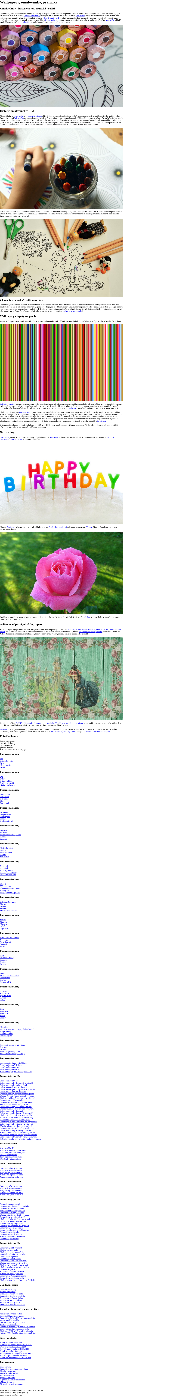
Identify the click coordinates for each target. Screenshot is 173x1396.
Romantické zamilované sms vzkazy (14, 1369)
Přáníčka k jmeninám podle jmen (12, 1152)
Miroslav (3, 924)
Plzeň (2, 956)
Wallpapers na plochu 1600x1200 (13, 1347)
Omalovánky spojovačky (9, 1232)
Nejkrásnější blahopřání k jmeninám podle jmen (18, 1333)
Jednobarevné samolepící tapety (12, 1054)
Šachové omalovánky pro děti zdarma (14, 1230)
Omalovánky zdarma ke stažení (12, 1208)
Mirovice (3, 922)
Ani (1, 759)
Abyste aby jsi (5, 765)
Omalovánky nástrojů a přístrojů (12, 1217)
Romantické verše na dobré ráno (12, 1305)
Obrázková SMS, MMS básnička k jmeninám (17, 1331)
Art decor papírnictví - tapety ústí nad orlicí (17, 1029)
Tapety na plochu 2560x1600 (11, 1343)
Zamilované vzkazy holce (10, 1302)
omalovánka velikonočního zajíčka (96, 732)
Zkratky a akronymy (8, 1371)
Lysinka (3, 855)
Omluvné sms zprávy (8, 1289)
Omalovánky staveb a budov (11, 1234)
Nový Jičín (4, 940)
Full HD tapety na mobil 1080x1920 (14, 1355)
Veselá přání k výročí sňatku (11, 1314)
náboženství (10, 527)
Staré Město (4, 993)
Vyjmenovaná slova (7, 1378)
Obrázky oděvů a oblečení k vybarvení (15, 1219)
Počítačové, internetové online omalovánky (16, 1117)
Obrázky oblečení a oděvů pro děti (13, 1263)
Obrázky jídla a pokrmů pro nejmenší (14, 1226)
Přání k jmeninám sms (8, 1155)
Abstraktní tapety (6, 1027)
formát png (101, 421)
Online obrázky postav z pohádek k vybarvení (17, 1089)
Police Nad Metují (7, 958)
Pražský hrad (5, 890)
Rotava (2, 973)
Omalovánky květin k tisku (10, 1259)
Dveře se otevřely (7, 821)
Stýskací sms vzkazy (8, 1292)
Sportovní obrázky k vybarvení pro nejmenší (17, 1094)
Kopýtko (3, 830)
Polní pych (4, 866)
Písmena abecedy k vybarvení (11, 1224)
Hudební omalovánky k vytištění (12, 1254)
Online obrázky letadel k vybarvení (13, 1087)
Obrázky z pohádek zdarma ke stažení (14, 1267)
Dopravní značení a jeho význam (12, 1380)
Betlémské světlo (6, 761)
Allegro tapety (5, 1031)
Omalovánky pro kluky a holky (12, 1278)
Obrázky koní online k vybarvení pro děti (16, 1115)
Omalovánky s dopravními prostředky (14, 1206)
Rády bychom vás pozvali (10, 893)
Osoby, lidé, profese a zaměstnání (13, 1221)
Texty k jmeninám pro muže (11, 1157)
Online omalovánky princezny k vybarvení (16, 1124)
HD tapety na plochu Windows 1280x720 (16, 1345)
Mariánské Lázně (6, 848)
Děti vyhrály (5, 803)
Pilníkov (3, 962)
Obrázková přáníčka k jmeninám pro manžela (17, 1327)
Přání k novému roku (8, 875)
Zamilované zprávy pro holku (11, 1298)
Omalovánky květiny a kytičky (12, 1213)
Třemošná (4, 1011)
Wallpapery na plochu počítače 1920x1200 (16, 1353)
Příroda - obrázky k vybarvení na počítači (16, 1126)
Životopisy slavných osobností (12, 1384)
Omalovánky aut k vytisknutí (11, 1248)
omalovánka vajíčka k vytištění (63, 732)
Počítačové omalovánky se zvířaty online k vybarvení (20, 1139)
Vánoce (89, 527)
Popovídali (4, 868)
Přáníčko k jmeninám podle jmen (12, 1150)
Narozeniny (4, 437)
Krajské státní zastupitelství (10, 835)
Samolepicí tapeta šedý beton (11, 1065)
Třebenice (4, 1013)
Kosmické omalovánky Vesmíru (12, 1211)
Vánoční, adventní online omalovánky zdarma (17, 1133)
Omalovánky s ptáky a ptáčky (11, 1228)
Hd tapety (4, 1049)
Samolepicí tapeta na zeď (9, 1067)
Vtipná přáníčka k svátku (9, 1320)
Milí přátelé (4, 857)
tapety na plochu (25, 412)
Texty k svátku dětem (8, 1148)
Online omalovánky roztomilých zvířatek (16, 1130)
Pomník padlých (6, 870)
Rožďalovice (5, 978)
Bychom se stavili (7, 783)
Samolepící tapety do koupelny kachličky (16, 1072)
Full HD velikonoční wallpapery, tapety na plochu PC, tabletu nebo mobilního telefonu (49, 723)
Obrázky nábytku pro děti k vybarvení (14, 1215)
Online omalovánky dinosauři (11, 1111)
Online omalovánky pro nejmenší (13, 1092)
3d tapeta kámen (6, 1034)
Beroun (3, 906)
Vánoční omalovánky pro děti (11, 1274)
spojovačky (110, 20)
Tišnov (2, 1009)
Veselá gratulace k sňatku (9, 1325)
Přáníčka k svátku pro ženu (10, 1159)
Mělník (3, 926)
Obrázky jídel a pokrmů (9, 1256)
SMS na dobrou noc (7, 1382)
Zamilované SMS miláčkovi (11, 1300)
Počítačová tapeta (6, 404)
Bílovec (3, 904)
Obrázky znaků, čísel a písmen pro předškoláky (18, 1280)
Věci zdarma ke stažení (9, 1373)
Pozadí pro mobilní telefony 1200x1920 (15, 1358)
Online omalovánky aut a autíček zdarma (16, 1107)
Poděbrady (4, 960)
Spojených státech (35, 116)
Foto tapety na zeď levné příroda (12, 1045)
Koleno (3, 837)
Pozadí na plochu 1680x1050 (11, 1351)
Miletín (3, 920)
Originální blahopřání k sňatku (12, 1316)
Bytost (2, 779)
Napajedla (4, 928)
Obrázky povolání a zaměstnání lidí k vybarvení (18, 1122)
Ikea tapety (4, 1047)
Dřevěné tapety (6, 1036)
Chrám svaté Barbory (8, 785)
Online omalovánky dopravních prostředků (16, 1083)
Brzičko (3, 767)
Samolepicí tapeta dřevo (9, 1069)
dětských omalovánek (51, 18)
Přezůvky (3, 884)
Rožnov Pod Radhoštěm (9, 976)
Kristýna (3, 832)
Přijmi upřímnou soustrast (10, 888)
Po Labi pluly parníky (8, 873)
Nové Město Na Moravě (9, 938)
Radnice (3, 964)
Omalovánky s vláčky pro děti (11, 1100)
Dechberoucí (5, 794)
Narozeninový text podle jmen (11, 1177)
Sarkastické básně (7, 1375)
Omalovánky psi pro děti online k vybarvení (17, 1128)
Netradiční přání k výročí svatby (12, 1322)
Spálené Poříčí (5, 996)
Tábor (2, 1016)
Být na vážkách (6, 781)
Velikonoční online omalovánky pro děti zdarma (18, 1135)
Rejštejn (3, 980)
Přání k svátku (5, 1367)
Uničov (3, 1018)
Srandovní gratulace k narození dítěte (14, 1329)
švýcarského (19, 118)
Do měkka (4, 812)
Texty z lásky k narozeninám (11, 1173)
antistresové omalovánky (72, 311)
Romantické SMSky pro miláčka (12, 1296)
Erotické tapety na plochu (10, 1051)
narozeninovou (16, 439)
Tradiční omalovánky (32, 16)
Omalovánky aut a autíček (10, 1204)
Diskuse (3, 819)
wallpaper (72, 408)
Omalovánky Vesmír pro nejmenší (13, 1276)
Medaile (3, 850)
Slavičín (3, 998)
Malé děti (3, 729)
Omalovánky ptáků (7, 1269)
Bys (1, 777)
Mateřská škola (6, 852)
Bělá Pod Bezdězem (7, 902)
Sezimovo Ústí (5, 982)
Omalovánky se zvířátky (9, 1239)
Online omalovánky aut (9, 1081)
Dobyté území (5, 814)
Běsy (2, 763)
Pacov (2, 946)
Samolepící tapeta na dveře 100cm (13, 1063)
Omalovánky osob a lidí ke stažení (13, 1261)
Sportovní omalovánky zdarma (12, 1272)
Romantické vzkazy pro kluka (11, 1294)
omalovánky (80, 16)
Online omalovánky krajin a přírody (14, 1085)
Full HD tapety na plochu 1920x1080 (14, 1349)
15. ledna (86, 617)
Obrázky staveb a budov (9, 1250)
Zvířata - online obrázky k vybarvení (14, 1104)
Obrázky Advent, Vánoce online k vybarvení (17, 1096)
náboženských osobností (57, 527)
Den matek (4, 799)
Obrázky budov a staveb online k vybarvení (17, 1109)
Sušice (2, 1000)
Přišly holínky (5, 886)
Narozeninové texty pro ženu (11, 1168)
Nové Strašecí (5, 942)
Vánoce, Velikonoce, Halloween (12, 1236)
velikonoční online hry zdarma (90, 632)
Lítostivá (3, 839)
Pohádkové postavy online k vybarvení (15, 1120)
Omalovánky (50, 20)
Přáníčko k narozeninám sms (11, 1170)
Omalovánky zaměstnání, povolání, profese (16, 1102)
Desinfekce (4, 797)
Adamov (3, 908)
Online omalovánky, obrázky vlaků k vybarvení (18, 1137)
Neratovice (4, 944)
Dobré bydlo (5, 817)
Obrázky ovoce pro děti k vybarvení (14, 1265)
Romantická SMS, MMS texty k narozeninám (17, 1318)
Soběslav (3, 991)
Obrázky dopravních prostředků (12, 1252)
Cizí (1, 801)
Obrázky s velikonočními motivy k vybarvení (17, 1098)
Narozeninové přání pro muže (11, 1175)
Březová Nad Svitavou (8, 911)
